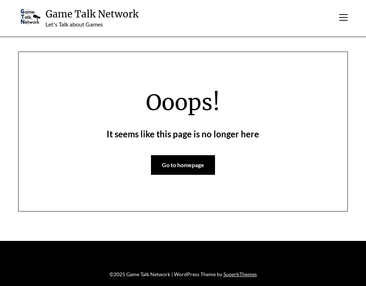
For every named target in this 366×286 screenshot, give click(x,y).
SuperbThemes (240, 274)
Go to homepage (183, 164)
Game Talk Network (92, 14)
